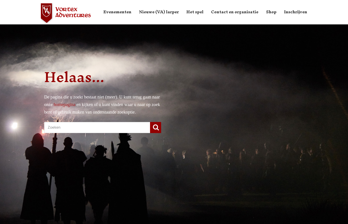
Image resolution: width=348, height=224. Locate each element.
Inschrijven (295, 11)
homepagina (64, 104)
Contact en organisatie (234, 11)
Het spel (195, 11)
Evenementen (117, 11)
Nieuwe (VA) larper (159, 11)
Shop (271, 11)
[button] (155, 127)
